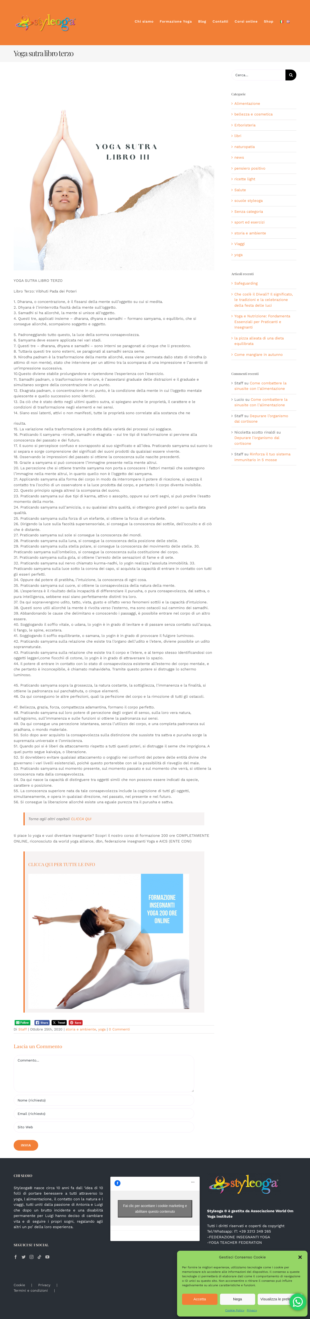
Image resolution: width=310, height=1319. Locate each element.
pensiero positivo (249, 168)
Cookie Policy (234, 1310)
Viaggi (239, 244)
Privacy (252, 1310)
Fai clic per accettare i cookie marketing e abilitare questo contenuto (155, 1208)
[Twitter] (24, 1257)
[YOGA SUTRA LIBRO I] (114, 170)
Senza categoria (248, 211)
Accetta (199, 1299)
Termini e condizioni (31, 1290)
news (239, 157)
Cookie (19, 1285)
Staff (22, 1029)
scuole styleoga (248, 200)
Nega (237, 1299)
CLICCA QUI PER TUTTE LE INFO (61, 864)
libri (237, 136)
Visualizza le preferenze (280, 1299)
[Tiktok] (39, 1257)
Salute (240, 190)
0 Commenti (119, 1029)
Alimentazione (247, 103)
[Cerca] (290, 75)
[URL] (104, 1127)
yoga (102, 1029)
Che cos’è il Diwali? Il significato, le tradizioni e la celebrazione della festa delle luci (263, 300)
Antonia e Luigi (89, 1204)
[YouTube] (47, 1257)
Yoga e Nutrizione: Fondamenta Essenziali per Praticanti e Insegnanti (262, 322)
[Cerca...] (258, 75)
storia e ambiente (81, 1029)
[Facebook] (16, 1257)
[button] (300, 1257)
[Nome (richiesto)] (104, 1100)
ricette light (244, 179)
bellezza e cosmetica (253, 114)
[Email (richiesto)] (104, 1113)
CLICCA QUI (81, 819)
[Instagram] (31, 1257)
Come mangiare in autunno (258, 354)
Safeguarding (246, 283)
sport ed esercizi (249, 222)
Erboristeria (244, 125)
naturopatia (244, 147)
